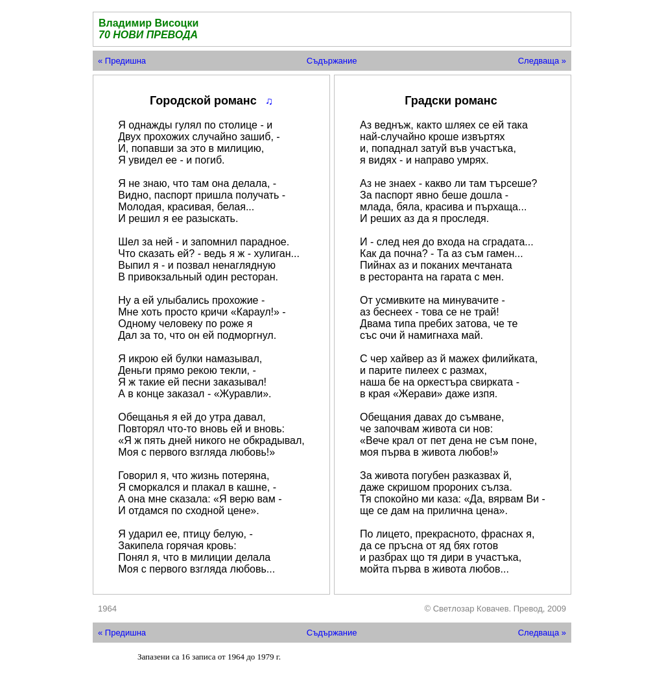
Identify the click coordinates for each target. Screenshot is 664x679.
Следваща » (542, 61)
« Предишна (122, 61)
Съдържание (332, 61)
